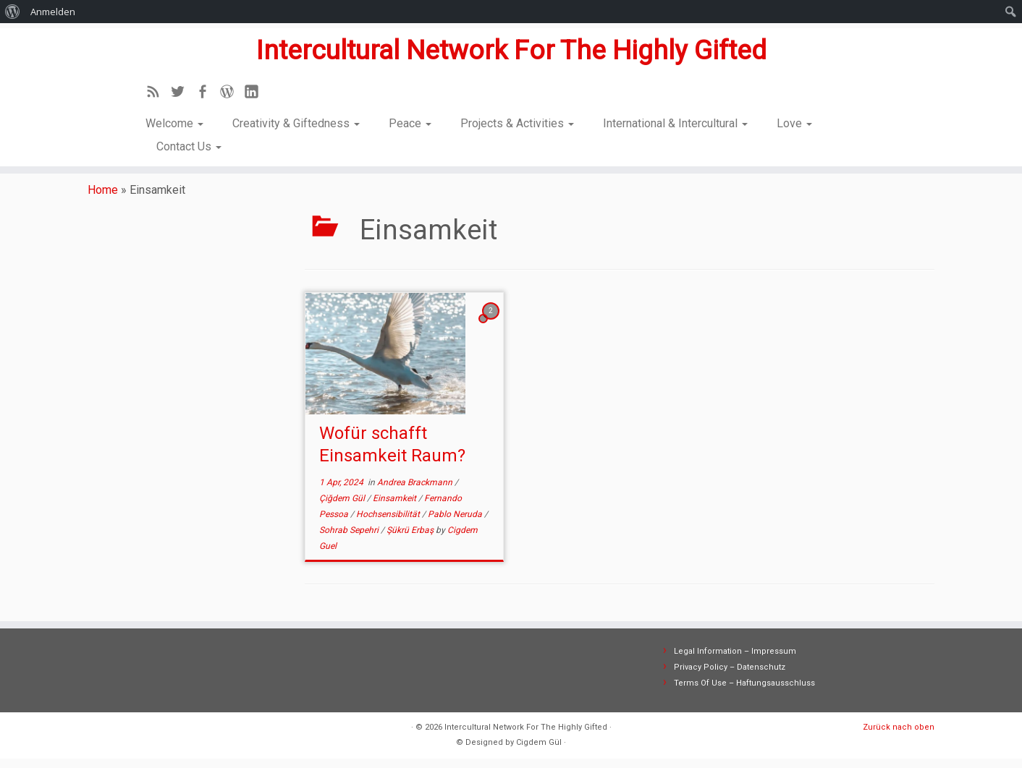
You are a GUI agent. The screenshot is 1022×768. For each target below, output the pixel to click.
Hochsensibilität (389, 524)
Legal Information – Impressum (735, 660)
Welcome (174, 123)
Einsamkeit (395, 508)
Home (103, 199)
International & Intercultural (675, 123)
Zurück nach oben (898, 736)
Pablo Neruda (456, 524)
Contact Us (188, 146)
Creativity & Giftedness (296, 123)
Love (794, 123)
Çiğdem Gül (343, 508)
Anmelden (52, 11)
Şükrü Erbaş (411, 539)
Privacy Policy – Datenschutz (729, 676)
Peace (410, 123)
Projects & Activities (517, 123)
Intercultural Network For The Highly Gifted (511, 47)
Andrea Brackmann (416, 492)
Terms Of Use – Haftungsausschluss (744, 692)
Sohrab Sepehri (350, 539)
